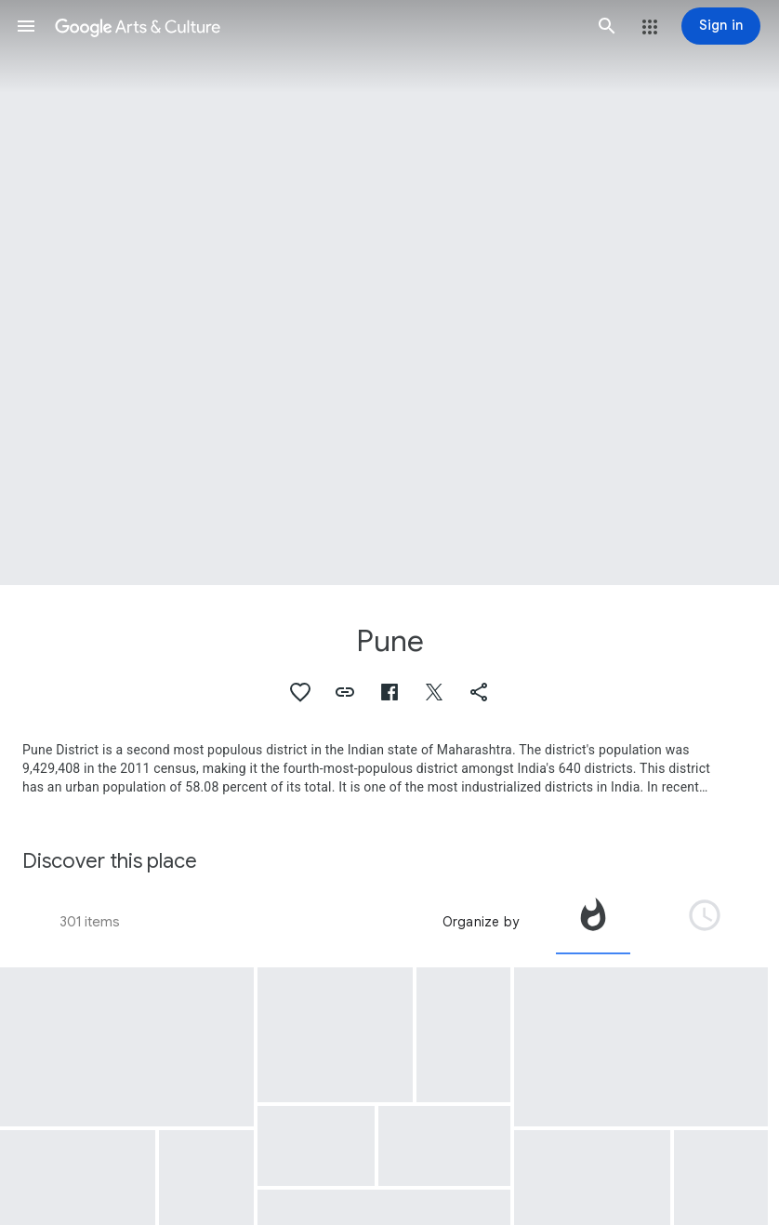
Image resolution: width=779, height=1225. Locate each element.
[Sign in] (720, 26)
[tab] (593, 921)
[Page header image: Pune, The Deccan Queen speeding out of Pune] (389, 292)
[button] (26, 26)
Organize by (480, 921)
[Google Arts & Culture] (316, 26)
